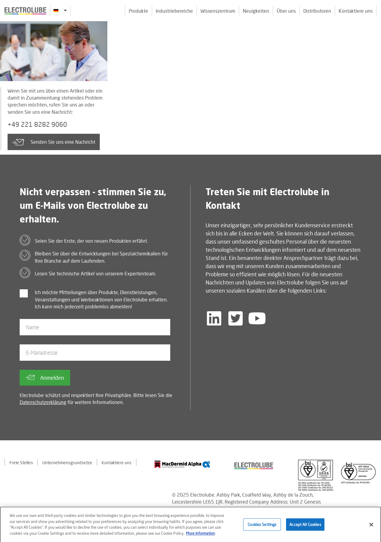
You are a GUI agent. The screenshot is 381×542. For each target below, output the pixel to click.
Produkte (138, 11)
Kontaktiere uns (356, 11)
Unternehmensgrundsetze (67, 462)
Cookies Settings (262, 526)
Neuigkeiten (256, 11)
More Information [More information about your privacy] (200, 535)
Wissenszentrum (217, 11)
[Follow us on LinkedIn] (214, 318)
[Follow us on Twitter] (235, 318)
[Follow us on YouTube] (257, 318)
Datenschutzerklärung (43, 402)
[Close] (371, 527)
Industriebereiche (174, 11)
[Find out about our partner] (182, 464)
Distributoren (317, 11)
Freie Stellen (21, 462)
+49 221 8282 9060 (37, 124)
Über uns (286, 11)
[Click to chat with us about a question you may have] (373, 44)
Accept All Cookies (305, 526)
